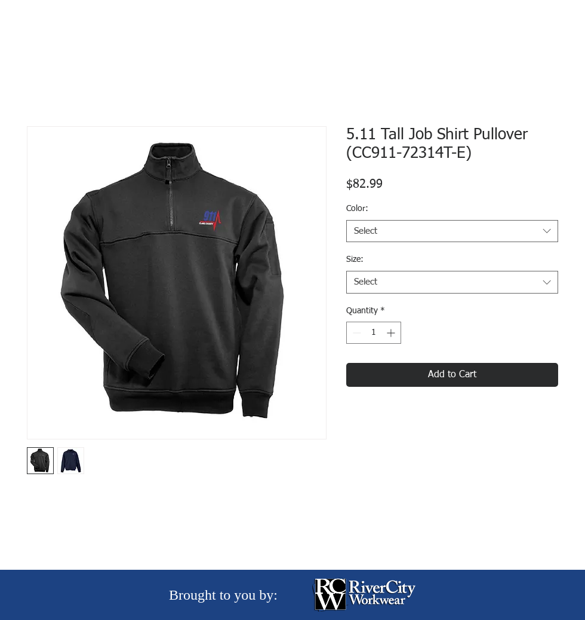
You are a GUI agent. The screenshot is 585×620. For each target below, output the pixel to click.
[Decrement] (355, 332)
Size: (355, 259)
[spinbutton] (373, 332)
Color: (357, 208)
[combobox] (452, 231)
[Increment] (391, 332)
